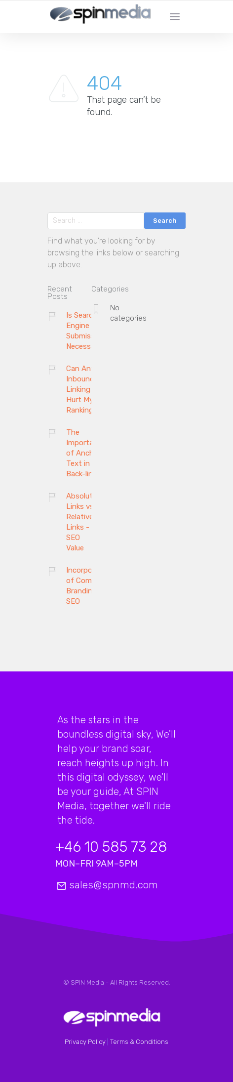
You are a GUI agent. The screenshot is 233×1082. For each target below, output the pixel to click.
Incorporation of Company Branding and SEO (89, 586)
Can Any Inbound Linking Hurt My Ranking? (82, 389)
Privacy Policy (85, 1041)
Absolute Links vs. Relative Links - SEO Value (81, 522)
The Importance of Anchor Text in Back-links (86, 453)
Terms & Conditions (139, 1041)
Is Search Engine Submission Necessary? (86, 331)
